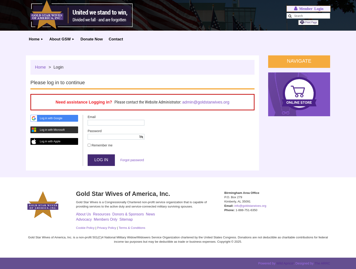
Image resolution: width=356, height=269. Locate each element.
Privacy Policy (106, 228)
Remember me (102, 145)
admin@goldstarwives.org (205, 102)
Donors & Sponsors (128, 214)
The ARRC (322, 263)
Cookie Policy (85, 228)
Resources (101, 214)
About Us (83, 214)
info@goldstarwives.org (250, 205)
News (150, 214)
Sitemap (126, 219)
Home (40, 67)
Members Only (105, 219)
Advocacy (84, 219)
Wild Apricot (285, 263)
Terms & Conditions (132, 228)
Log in (309, 9)
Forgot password (132, 160)
